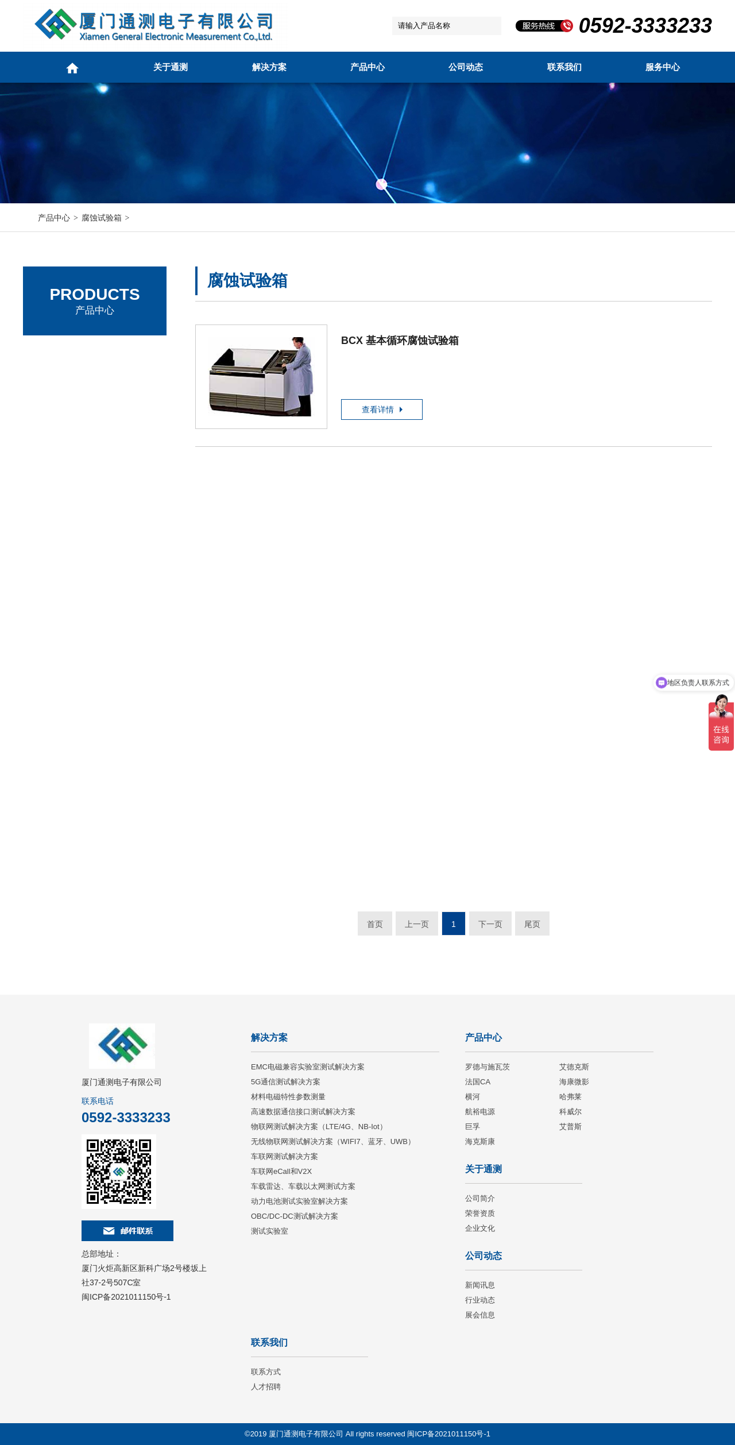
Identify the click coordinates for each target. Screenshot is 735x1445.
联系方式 (266, 1371)
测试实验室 (269, 1231)
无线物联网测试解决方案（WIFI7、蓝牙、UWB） (333, 1141)
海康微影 (574, 1081)
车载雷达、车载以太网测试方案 (303, 1186)
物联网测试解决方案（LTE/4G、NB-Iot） (319, 1126)
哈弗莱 (570, 1096)
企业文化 (480, 1228)
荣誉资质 (480, 1213)
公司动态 (465, 67)
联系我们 (564, 67)
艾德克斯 (54, 384)
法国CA (52, 416)
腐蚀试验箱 (102, 217)
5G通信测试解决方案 (285, 1081)
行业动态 (480, 1300)
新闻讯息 (480, 1285)
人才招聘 (266, 1386)
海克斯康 (480, 1141)
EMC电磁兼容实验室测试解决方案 (308, 1066)
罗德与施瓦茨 (63, 353)
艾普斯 (570, 1126)
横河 (472, 1096)
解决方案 (269, 67)
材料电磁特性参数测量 (288, 1096)
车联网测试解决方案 (284, 1156)
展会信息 (480, 1315)
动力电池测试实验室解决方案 (299, 1201)
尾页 (532, 924)
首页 (375, 924)
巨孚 (472, 1126)
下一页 (490, 924)
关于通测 (170, 67)
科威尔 (570, 1111)
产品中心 (367, 67)
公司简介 (480, 1198)
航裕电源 (480, 1111)
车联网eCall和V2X (281, 1171)
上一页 (417, 924)
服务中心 (662, 67)
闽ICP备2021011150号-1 (126, 1296)
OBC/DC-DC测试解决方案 (294, 1216)
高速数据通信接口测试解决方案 (303, 1111)
